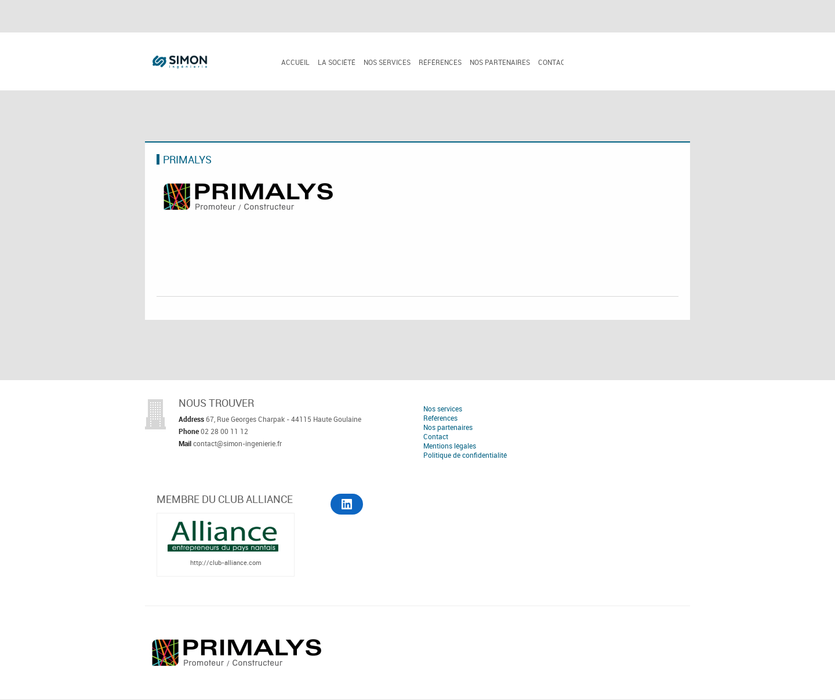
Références (440, 62)
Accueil (295, 62)
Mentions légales (449, 445)
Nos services (387, 62)
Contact (553, 62)
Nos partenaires (500, 62)
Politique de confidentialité (465, 455)
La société (336, 62)
